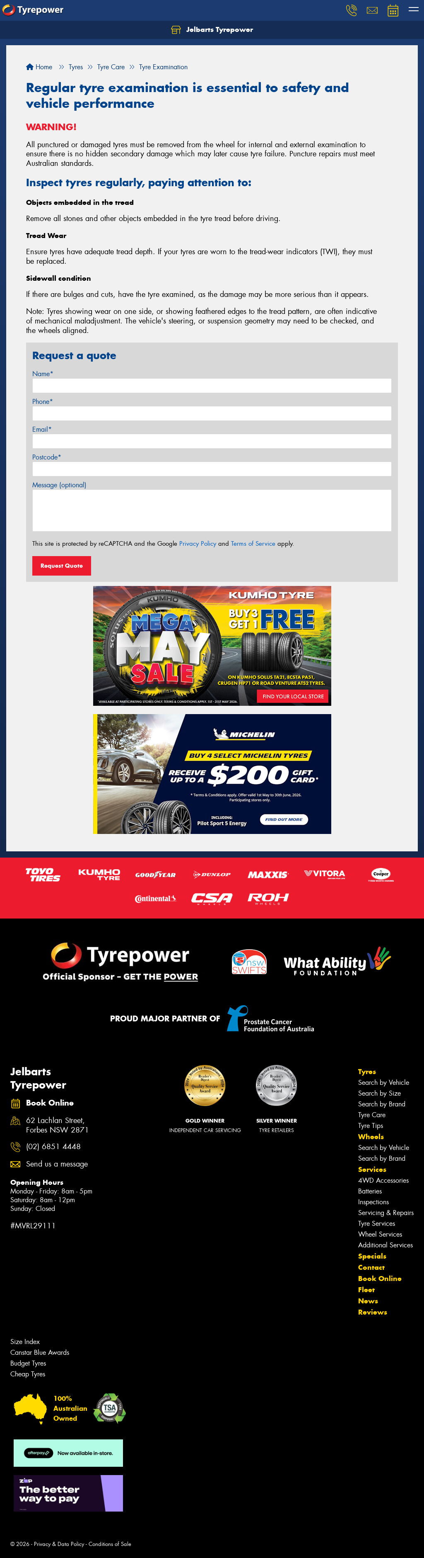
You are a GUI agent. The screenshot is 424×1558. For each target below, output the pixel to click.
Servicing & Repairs (386, 1212)
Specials (372, 1256)
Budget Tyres (28, 1363)
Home (39, 67)
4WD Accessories (383, 1180)
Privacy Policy (197, 544)
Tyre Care (371, 1115)
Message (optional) (59, 485)
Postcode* (46, 457)
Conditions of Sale (110, 1544)
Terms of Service (253, 544)
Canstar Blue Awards (39, 1352)
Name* (42, 373)
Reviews (372, 1312)
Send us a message (57, 1164)
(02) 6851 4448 (53, 1147)
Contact (371, 1267)
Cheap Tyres (27, 1374)
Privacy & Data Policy (59, 1544)
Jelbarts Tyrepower (212, 30)
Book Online (380, 1278)
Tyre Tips (370, 1125)
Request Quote (62, 565)
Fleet (366, 1289)
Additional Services (385, 1245)
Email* (42, 429)
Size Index (25, 1341)
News (368, 1300)
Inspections (373, 1202)
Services (372, 1169)
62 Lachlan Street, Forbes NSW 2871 (57, 1125)
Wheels (371, 1136)
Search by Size (379, 1093)
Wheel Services (380, 1234)
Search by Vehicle (383, 1082)
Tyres (367, 1071)
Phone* (42, 401)
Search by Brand (381, 1104)
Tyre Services (376, 1223)
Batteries (370, 1191)
